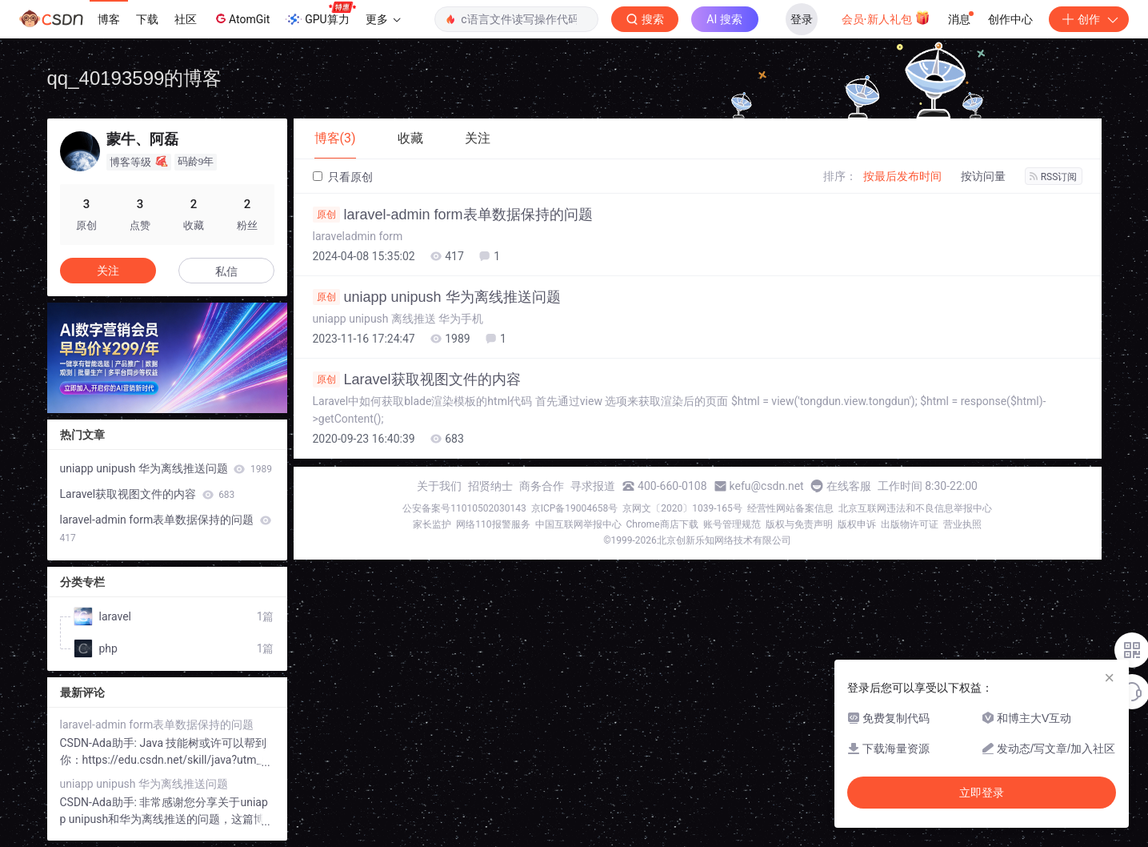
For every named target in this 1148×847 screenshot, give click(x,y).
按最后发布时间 (902, 176)
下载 (147, 19)
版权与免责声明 (799, 524)
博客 (109, 19)
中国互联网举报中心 (578, 524)
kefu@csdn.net (767, 486)
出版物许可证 (909, 524)
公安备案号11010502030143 (464, 508)
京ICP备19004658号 (574, 508)
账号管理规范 (732, 524)
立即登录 (981, 792)
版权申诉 (857, 524)
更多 (383, 19)
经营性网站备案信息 (790, 508)
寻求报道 (592, 486)
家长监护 (432, 524)
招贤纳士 (490, 486)
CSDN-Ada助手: (100, 743)
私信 (226, 271)
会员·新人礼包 (886, 18)
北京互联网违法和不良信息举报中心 (915, 508)
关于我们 (439, 486)
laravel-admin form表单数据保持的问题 (453, 215)
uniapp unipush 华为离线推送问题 (437, 297)
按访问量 (983, 176)
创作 (1089, 19)
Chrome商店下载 (662, 524)
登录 (801, 19)
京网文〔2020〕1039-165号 (682, 508)
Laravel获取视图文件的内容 (417, 379)
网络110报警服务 (493, 524)
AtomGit (241, 18)
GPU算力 (320, 14)
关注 (108, 270)
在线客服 (848, 486)
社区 (185, 19)
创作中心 (1010, 19)
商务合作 (541, 486)
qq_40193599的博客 (134, 78)
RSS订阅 (1054, 177)
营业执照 (962, 524)
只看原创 (343, 177)
